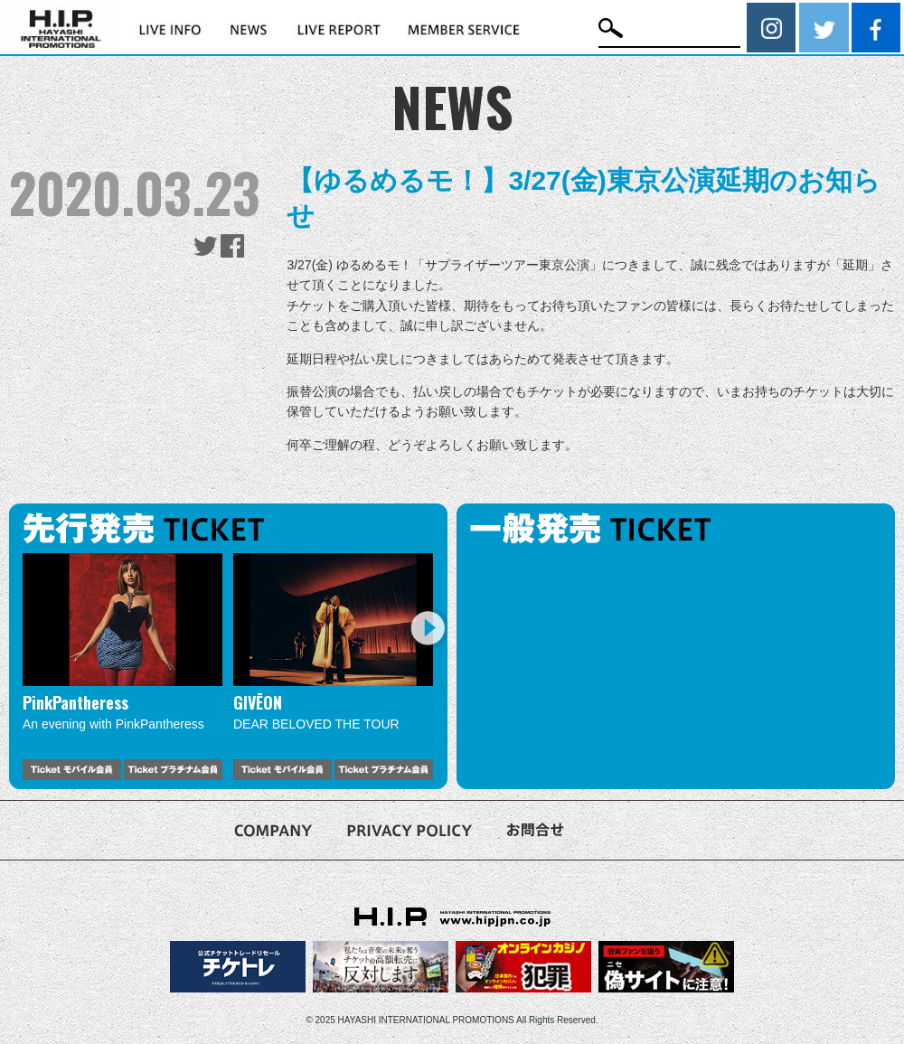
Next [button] (427, 627)
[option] (122, 666)
